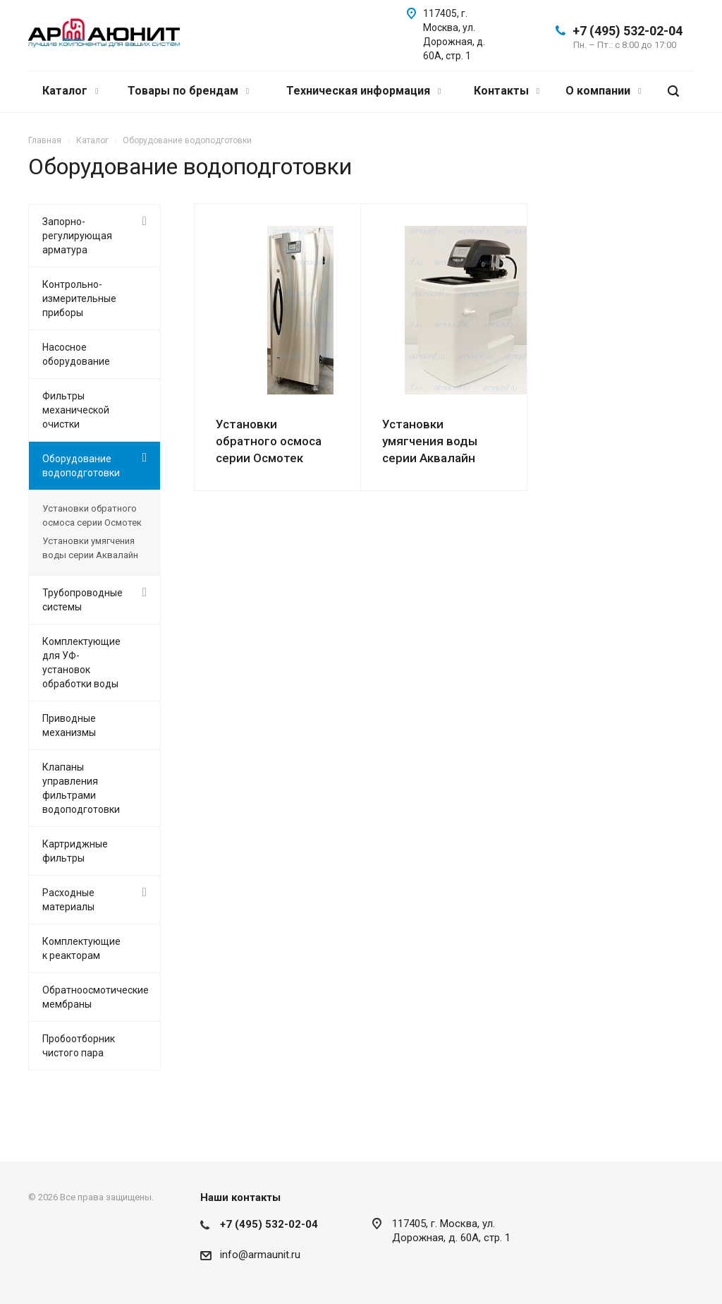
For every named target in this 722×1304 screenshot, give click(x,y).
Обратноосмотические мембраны (95, 997)
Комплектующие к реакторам (81, 948)
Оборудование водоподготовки (81, 465)
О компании (603, 90)
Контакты (506, 90)
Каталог (70, 90)
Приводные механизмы (69, 725)
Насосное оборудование (76, 354)
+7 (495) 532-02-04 (628, 30)
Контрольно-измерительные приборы (79, 298)
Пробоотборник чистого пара (78, 1045)
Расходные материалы (68, 899)
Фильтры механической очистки (75, 410)
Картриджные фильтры (75, 851)
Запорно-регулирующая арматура (77, 235)
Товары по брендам (188, 90)
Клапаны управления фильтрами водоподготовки (81, 788)
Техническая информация (363, 90)
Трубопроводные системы (82, 599)
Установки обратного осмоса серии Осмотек (269, 441)
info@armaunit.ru (260, 1254)
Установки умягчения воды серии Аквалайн (429, 441)
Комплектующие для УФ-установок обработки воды (81, 662)
